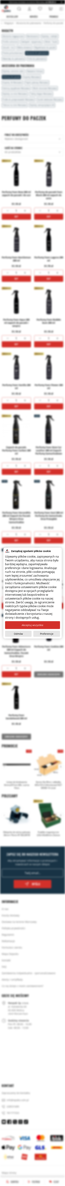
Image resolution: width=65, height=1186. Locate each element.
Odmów (18, 633)
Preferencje (46, 633)
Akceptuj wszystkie (32, 625)
